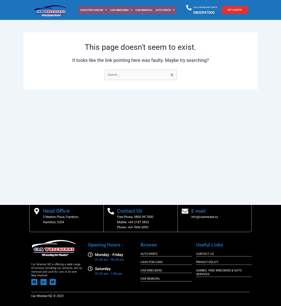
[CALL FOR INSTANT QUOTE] (189, 7)
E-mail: (199, 211)
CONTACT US (205, 254)
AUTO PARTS (148, 254)
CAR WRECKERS (121, 10)
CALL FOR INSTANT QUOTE (205, 7)
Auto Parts (165, 10)
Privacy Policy (207, 262)
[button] (93, 10)
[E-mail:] (185, 211)
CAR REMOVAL (144, 10)
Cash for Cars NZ (93, 10)
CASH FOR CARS (151, 262)
